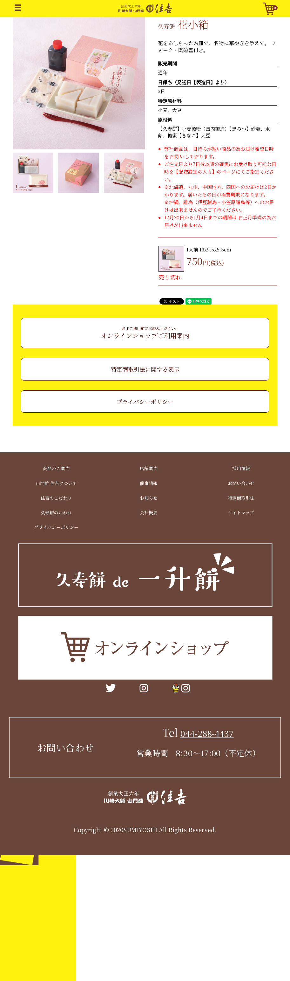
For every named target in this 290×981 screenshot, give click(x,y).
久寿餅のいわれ (56, 512)
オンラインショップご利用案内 (145, 333)
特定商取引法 (241, 498)
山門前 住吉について (56, 483)
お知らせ (149, 498)
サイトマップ (241, 512)
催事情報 (149, 483)
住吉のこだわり (56, 498)
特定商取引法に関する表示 (145, 369)
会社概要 (149, 512)
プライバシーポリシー (145, 401)
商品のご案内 (56, 468)
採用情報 (241, 468)
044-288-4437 (207, 733)
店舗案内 (149, 468)
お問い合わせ (241, 483)
